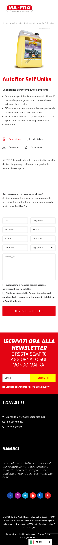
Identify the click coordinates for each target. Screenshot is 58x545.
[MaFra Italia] (19, 8)
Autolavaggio (16, 23)
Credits (34, 537)
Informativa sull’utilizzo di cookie (20, 534)
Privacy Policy (44, 534)
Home (5, 23)
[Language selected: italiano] (40, 542)
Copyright (24, 537)
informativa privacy (39, 293)
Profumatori (29, 23)
